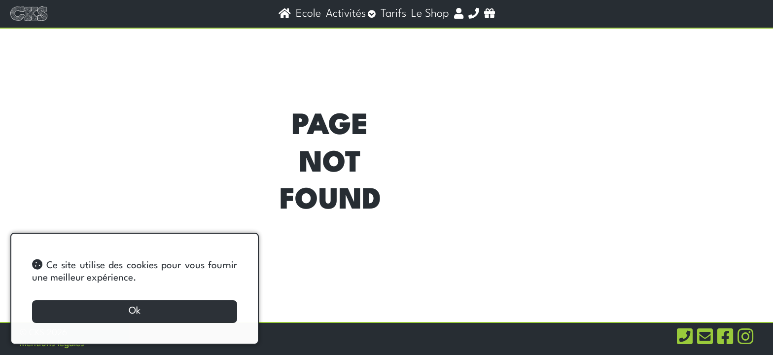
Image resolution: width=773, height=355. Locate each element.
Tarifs (393, 13)
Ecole (308, 13)
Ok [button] (135, 311)
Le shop (430, 13)
